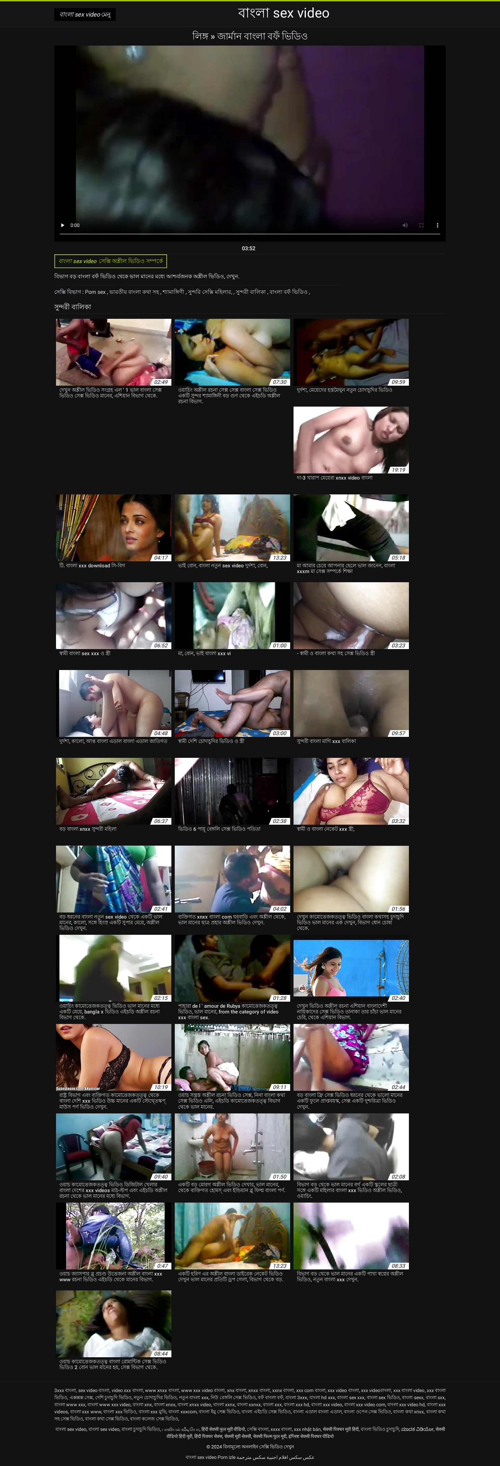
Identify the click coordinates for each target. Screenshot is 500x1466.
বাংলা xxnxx (249, 1404)
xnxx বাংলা (259, 1390)
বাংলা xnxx (164, 1404)
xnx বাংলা (236, 1390)
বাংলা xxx (272, 1404)
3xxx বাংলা (65, 1390)
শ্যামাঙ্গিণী (174, 292)
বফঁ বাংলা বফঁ (270, 1397)
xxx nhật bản (307, 1429)
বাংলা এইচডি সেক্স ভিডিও (266, 1411)
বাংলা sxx (435, 1397)
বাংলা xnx (142, 1404)
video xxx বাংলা (127, 1390)
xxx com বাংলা (311, 1390)
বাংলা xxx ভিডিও (119, 1411)
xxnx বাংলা (283, 1390)
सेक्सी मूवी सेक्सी (237, 1436)
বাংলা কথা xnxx (408, 1411)
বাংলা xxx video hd (406, 1404)
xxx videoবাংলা (376, 1390)
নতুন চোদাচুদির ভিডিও (155, 1397)
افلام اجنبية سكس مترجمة (262, 1457)
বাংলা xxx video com (364, 1404)
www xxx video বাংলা (203, 1390)
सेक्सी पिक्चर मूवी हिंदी (341, 1429)
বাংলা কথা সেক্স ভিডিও (106, 1418)
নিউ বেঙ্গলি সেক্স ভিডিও (233, 1397)
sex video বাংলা (94, 1390)
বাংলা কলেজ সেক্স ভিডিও (154, 1418)
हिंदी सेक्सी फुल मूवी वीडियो (223, 1429)
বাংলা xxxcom (182, 1411)
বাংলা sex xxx (350, 1397)
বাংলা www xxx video (109, 1404)
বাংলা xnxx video (194, 1404)
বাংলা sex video (70, 1429)
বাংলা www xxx (69, 1404)
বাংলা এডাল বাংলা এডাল (317, 1411)
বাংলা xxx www (85, 1411)
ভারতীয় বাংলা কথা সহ (134, 292)
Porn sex (96, 292)
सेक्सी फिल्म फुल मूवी (269, 1436)
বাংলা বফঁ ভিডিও (289, 292)
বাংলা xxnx (224, 1404)
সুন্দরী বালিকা (251, 292)
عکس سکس (301, 1457)
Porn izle (226, 1457)
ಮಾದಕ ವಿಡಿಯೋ (417, 1429)
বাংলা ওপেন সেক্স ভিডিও (367, 1411)
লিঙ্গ (201, 36)
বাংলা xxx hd (296, 1404)
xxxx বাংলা (281, 1429)
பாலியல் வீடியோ (180, 1429)
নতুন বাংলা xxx (194, 1397)
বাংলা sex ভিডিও (383, 1397)
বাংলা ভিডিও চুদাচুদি (380, 1429)
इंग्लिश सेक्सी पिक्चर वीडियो (311, 1436)
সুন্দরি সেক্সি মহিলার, (210, 292)
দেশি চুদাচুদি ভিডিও (113, 1397)
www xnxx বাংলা (162, 1390)
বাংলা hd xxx (322, 1397)
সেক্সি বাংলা (258, 1429)
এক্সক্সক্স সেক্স (81, 1397)
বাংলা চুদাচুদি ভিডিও (140, 1429)
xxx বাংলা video (409, 1390)
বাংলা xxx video (326, 1404)
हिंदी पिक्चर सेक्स (208, 1436)
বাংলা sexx (412, 1397)
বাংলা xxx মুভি (152, 1411)
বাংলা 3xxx (296, 1397)
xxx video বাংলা (343, 1390)
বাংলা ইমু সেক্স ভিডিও (219, 1411)
